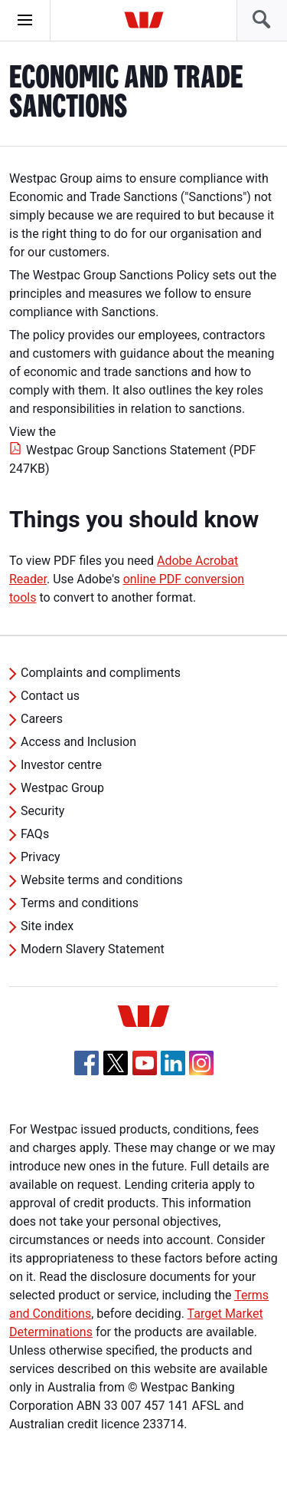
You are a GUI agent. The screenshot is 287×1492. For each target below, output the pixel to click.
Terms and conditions (80, 903)
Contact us (50, 695)
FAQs (35, 834)
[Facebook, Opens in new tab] (86, 1063)
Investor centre (61, 765)
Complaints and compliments (101, 672)
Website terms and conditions (102, 880)
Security (42, 811)
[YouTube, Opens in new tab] (145, 1063)
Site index (47, 926)
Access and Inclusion (78, 741)
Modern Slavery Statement (93, 949)
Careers (42, 718)
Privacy (40, 857)
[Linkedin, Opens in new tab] (173, 1063)
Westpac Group (62, 788)
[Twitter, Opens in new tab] (116, 1063)
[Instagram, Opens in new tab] (201, 1071)
